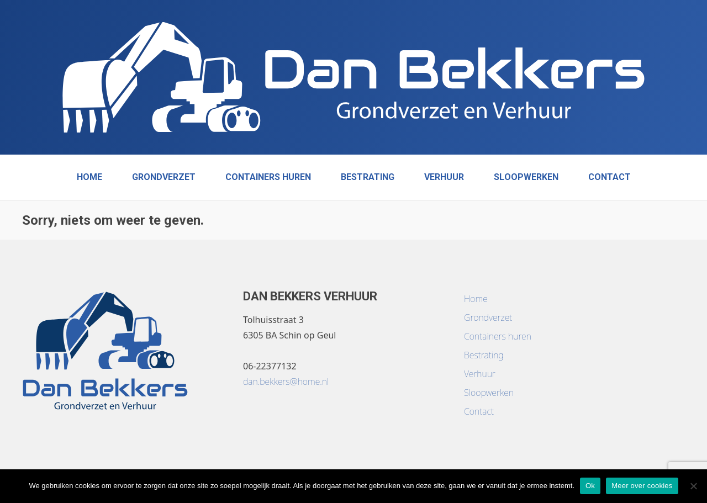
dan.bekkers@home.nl (286, 381)
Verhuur (444, 177)
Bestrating (367, 177)
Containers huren (268, 177)
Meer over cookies (641, 485)
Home (89, 177)
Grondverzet (164, 177)
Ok (590, 485)
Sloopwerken (526, 177)
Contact (609, 177)
